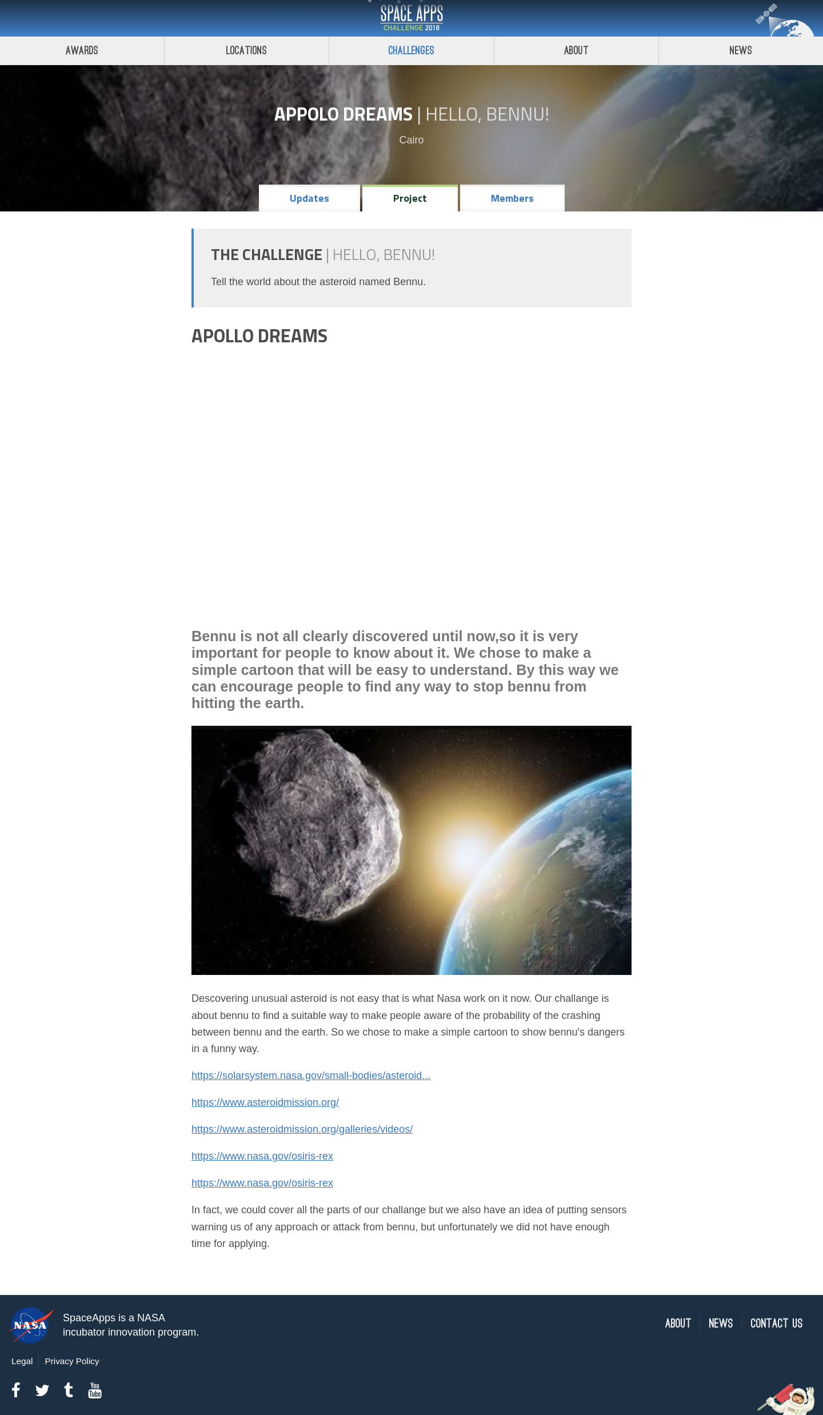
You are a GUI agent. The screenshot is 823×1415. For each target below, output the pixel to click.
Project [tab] (410, 198)
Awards (82, 50)
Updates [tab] (309, 198)
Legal (22, 1361)
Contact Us (777, 1323)
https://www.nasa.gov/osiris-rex (262, 1156)
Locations (246, 50)
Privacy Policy (72, 1361)
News (721, 1323)
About (576, 50)
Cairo (411, 140)
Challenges (411, 50)
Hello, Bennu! (487, 113)
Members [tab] (512, 198)
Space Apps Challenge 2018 (411, 18)
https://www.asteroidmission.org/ (265, 1102)
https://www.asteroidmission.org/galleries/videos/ (302, 1129)
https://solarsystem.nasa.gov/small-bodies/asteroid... (310, 1075)
